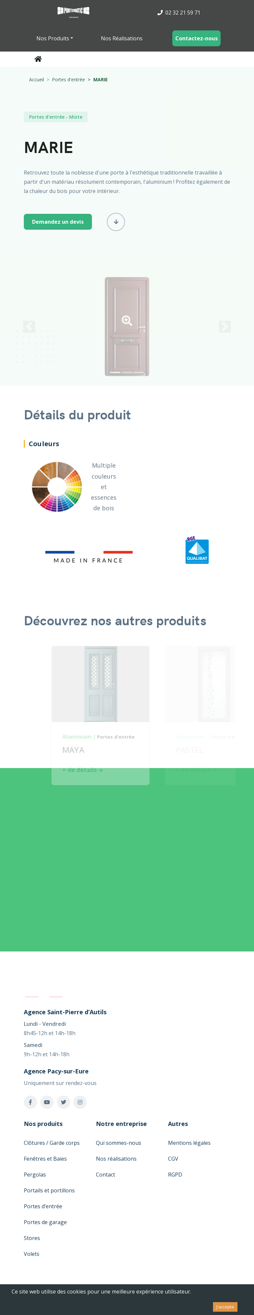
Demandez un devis (58, 221)
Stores (32, 1238)
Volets (31, 1253)
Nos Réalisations (122, 38)
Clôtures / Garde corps (52, 1142)
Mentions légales (189, 1142)
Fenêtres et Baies (45, 1158)
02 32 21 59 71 (178, 12)
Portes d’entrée (43, 1206)
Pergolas (35, 1174)
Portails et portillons (49, 1190)
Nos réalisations (116, 1158)
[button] (127, 324)
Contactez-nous (196, 38)
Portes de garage (45, 1222)
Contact (105, 1174)
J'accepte (225, 1307)
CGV (173, 1158)
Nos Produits (52, 38)
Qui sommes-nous (118, 1142)
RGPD (175, 1174)
